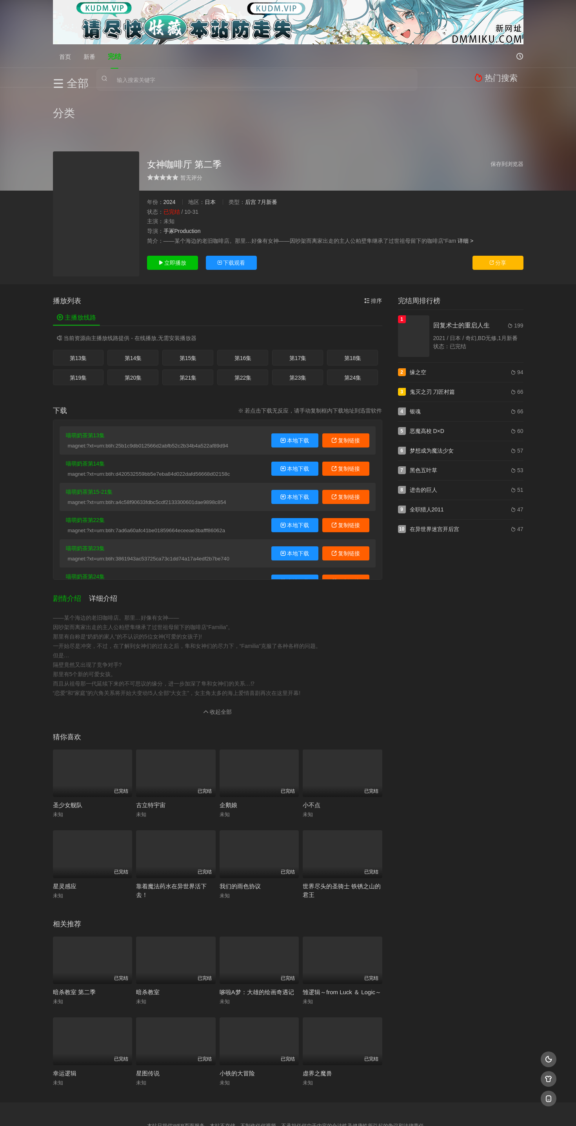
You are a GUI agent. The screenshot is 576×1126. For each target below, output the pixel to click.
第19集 (78, 337)
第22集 (243, 337)
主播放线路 (76, 277)
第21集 (188, 337)
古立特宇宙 (150, 758)
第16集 (243, 318)
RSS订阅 (193, 1110)
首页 (65, 56)
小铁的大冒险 (237, 1027)
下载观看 (231, 222)
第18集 (353, 318)
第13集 (78, 318)
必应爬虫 (383, 1110)
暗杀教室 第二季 (74, 945)
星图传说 (148, 1027)
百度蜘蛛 (224, 1110)
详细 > (465, 200)
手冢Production (182, 190)
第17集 (298, 318)
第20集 (133, 337)
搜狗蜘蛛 (288, 1110)
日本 (210, 161)
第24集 (353, 337)
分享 (498, 222)
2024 (170, 161)
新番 (89, 56)
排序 (373, 260)
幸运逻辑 (64, 1027)
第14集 (133, 318)
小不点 (311, 758)
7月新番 (267, 161)
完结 (114, 56)
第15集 (188, 318)
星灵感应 (64, 840)
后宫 (250, 161)
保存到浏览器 (507, 123)
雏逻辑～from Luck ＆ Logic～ (342, 945)
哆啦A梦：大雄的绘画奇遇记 (257, 945)
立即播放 (172, 222)
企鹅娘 (228, 758)
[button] (71, 555)
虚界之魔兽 (317, 1027)
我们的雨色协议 (240, 840)
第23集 (298, 337)
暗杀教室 (148, 945)
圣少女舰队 (67, 758)
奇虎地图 (320, 1110)
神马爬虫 (256, 1110)
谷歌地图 (351, 1110)
